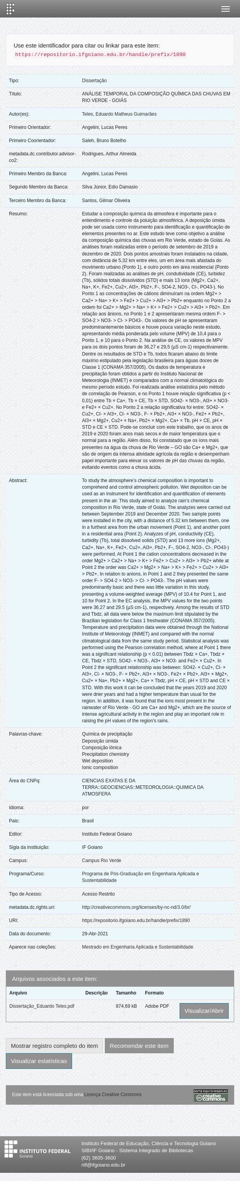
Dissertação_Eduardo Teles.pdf (41, 1006)
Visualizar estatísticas (39, 1061)
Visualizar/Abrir (204, 1010)
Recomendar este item (139, 1045)
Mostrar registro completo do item (54, 1045)
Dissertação (94, 80)
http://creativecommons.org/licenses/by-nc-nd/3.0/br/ (136, 907)
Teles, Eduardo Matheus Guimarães (119, 114)
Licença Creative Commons (112, 1094)
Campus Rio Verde (102, 860)
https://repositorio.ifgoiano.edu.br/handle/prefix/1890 (136, 920)
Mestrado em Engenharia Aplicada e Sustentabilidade (138, 947)
